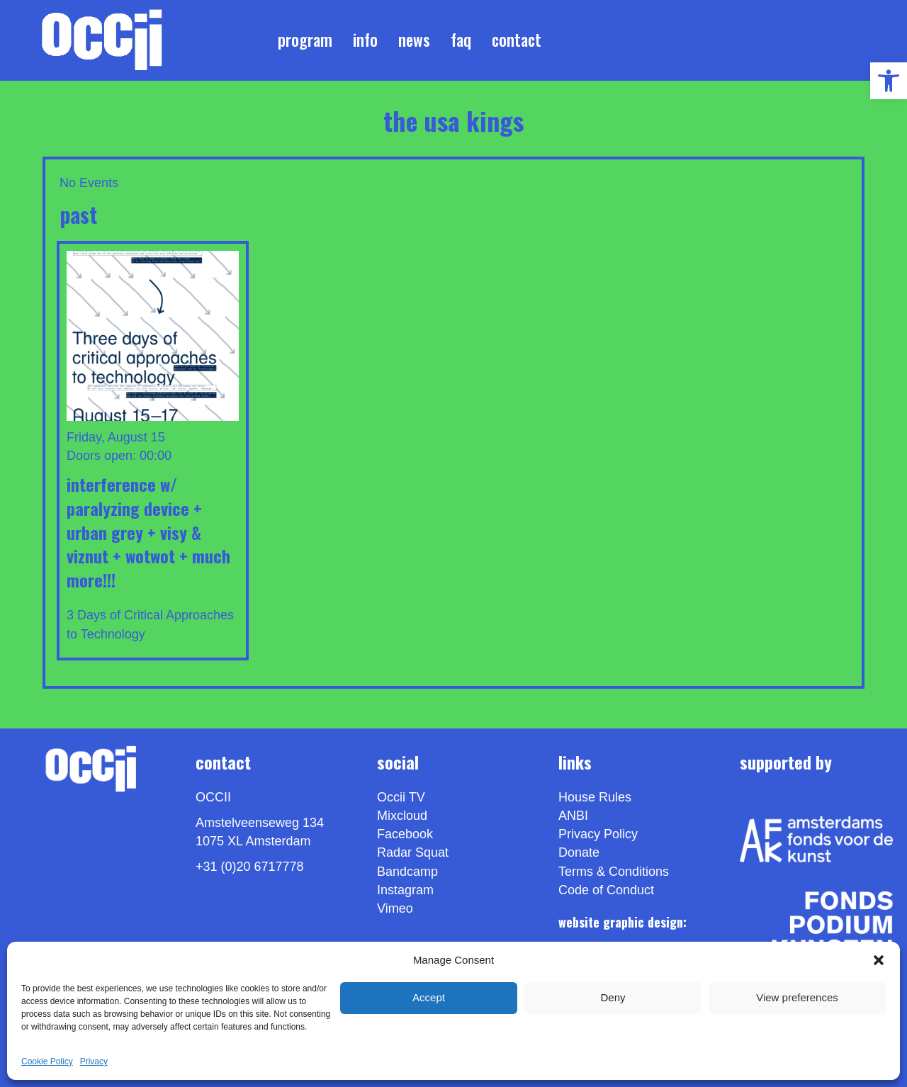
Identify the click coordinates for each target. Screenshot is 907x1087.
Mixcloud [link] (402, 816)
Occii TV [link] (401, 797)
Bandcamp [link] (407, 871)
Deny (612, 997)
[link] (888, 80)
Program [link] (305, 40)
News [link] (414, 40)
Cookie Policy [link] (47, 1061)
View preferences (797, 997)
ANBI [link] (573, 816)
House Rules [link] (594, 797)
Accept (428, 997)
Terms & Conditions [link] (613, 871)
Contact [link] (516, 40)
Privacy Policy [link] (598, 834)
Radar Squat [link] (413, 853)
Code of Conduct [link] (606, 890)
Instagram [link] (405, 890)
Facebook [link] (405, 834)
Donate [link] (578, 853)
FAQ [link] (461, 40)
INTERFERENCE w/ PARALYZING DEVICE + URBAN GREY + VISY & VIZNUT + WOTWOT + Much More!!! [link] (148, 531)
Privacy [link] (94, 1061)
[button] (879, 960)
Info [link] (365, 40)
